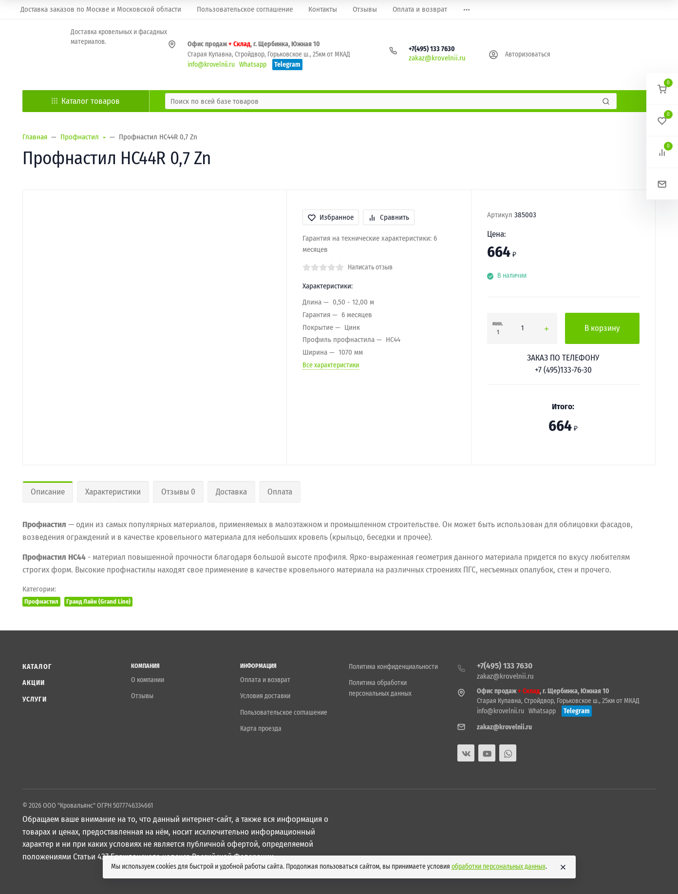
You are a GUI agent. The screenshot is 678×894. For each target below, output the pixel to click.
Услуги (34, 699)
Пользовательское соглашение (283, 712)
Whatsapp (252, 64)
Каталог (37, 667)
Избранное (331, 217)
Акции (33, 683)
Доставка (231, 492)
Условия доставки (265, 696)
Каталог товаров (86, 101)
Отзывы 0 (178, 492)
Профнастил (41, 601)
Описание (48, 492)
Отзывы (142, 696)
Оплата (279, 492)
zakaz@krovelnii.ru (437, 58)
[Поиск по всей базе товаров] (382, 101)
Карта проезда (261, 728)
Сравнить (388, 217)
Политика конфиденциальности (393, 667)
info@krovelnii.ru (211, 64)
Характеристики (113, 492)
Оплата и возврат (265, 680)
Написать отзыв (370, 267)
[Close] (563, 867)
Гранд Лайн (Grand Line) (98, 601)
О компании (147, 680)
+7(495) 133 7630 (432, 49)
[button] (662, 89)
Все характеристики (330, 365)
